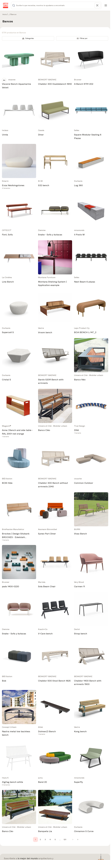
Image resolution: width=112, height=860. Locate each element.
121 (65, 839)
